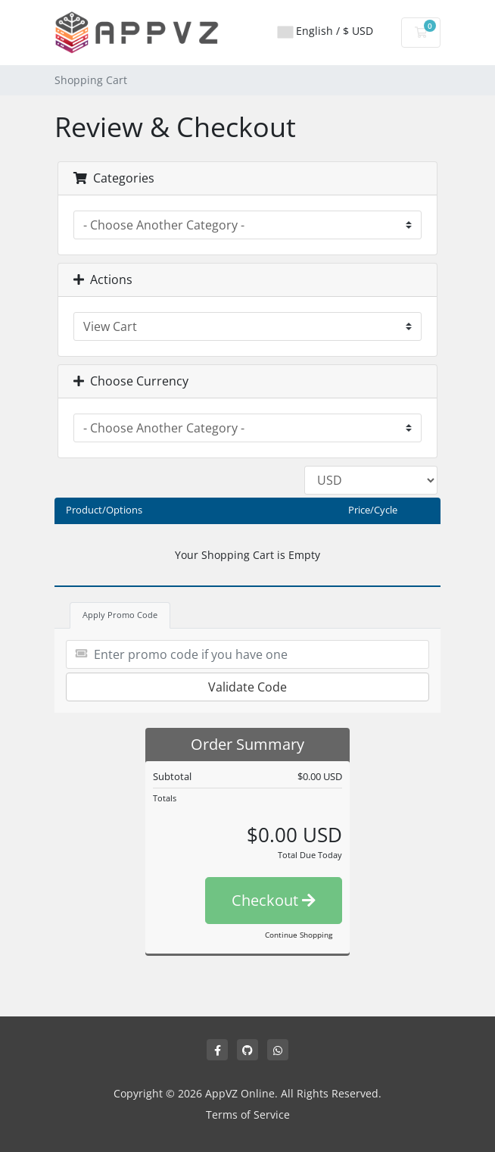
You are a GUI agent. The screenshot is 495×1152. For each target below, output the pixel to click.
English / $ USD (325, 30)
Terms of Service (248, 1114)
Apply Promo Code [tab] (119, 614)
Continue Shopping (298, 934)
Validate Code (247, 687)
